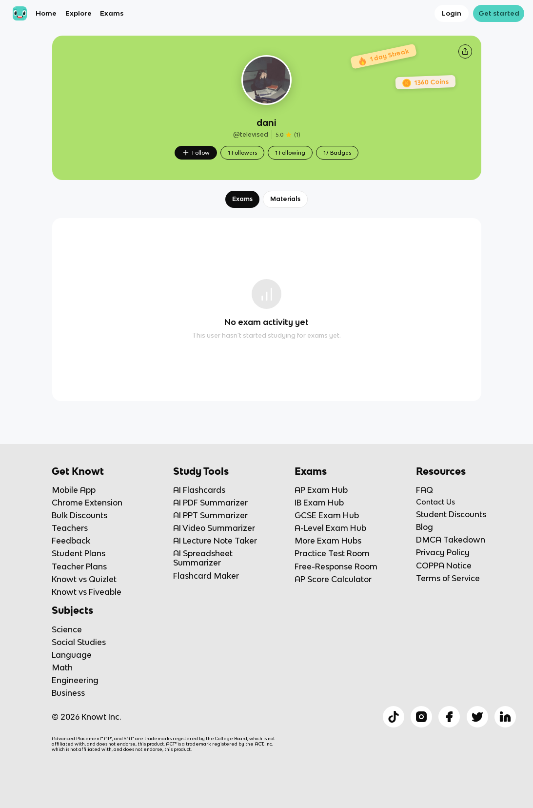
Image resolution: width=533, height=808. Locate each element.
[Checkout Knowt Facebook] (449, 716)
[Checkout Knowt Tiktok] (393, 716)
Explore (78, 13)
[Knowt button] (465, 51)
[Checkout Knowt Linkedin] (505, 716)
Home (46, 13)
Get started (498, 13)
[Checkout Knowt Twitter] (477, 716)
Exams (111, 13)
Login (451, 13)
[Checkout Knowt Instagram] (421, 716)
